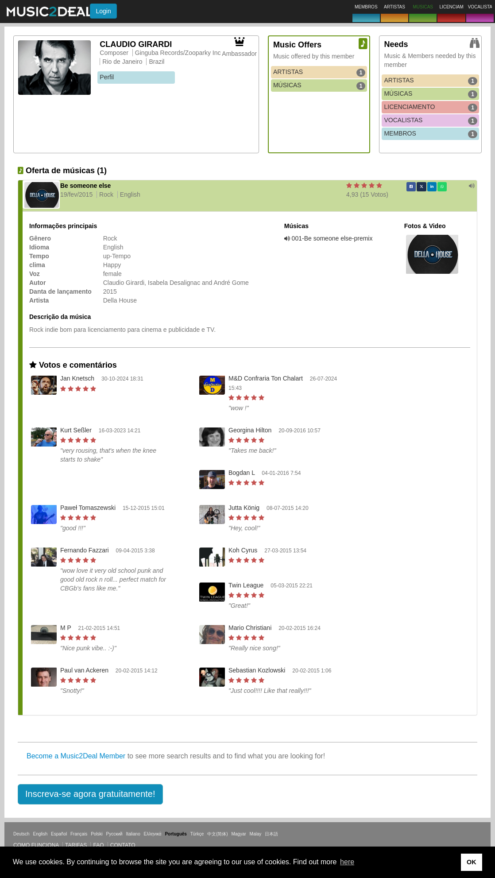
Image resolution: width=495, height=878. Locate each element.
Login (103, 11)
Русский (114, 833)
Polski (97, 833)
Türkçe (197, 833)
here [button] (347, 862)
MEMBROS (430, 133)
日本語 (271, 833)
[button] (90, 794)
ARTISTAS (319, 72)
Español (59, 833)
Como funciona (36, 845)
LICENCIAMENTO (430, 107)
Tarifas (76, 845)
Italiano (133, 833)
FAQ (98, 845)
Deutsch (21, 833)
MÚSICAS (319, 85)
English (40, 833)
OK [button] (471, 862)
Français (78, 833)
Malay (256, 833)
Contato (122, 845)
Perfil (107, 77)
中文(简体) (217, 833)
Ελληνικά (153, 833)
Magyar (238, 833)
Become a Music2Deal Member (76, 756)
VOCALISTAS (430, 120)
